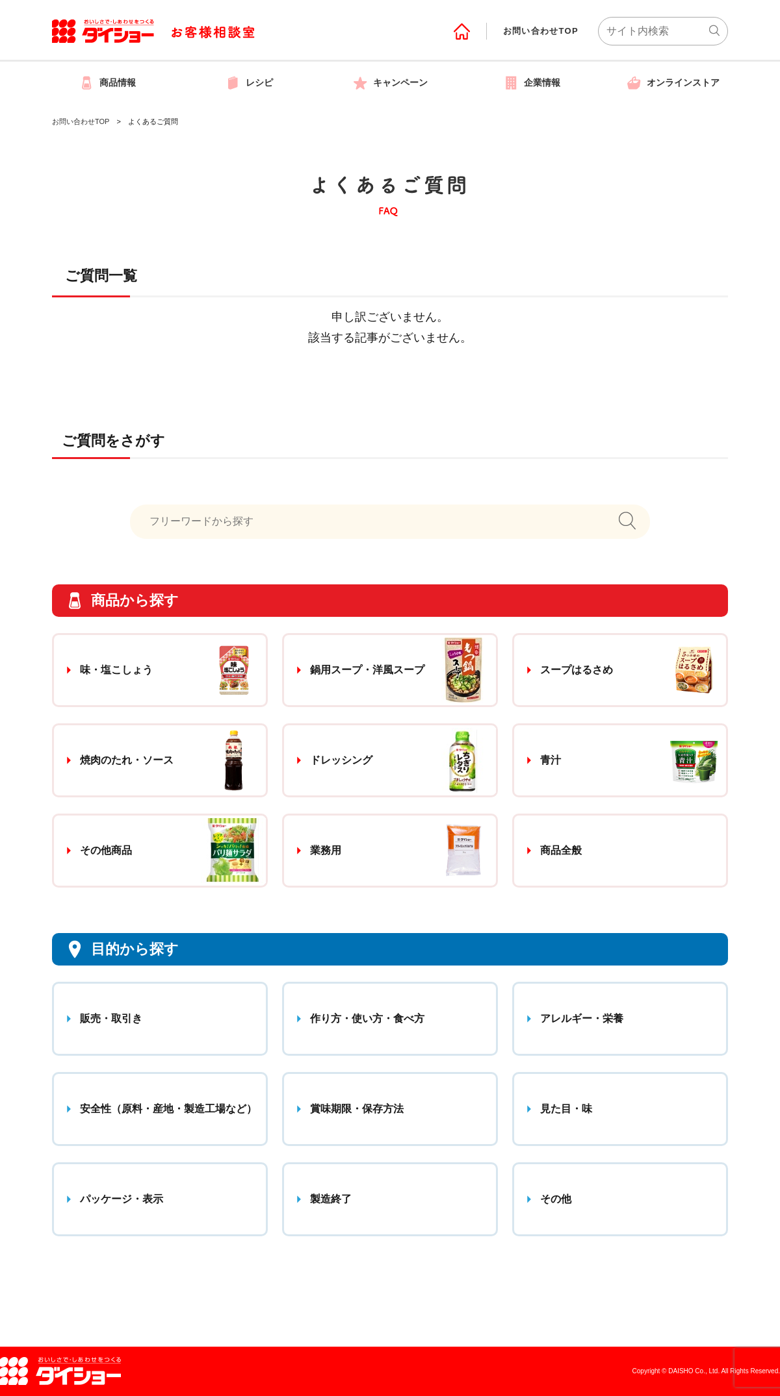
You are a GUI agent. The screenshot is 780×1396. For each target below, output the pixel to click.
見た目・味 (566, 1108)
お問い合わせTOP (540, 31)
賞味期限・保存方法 (357, 1108)
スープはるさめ (576, 669)
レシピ (249, 82)
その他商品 (106, 850)
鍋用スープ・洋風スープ (367, 669)
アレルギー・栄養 (581, 1018)
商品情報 (107, 82)
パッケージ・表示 (121, 1198)
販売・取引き (111, 1018)
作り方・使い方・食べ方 (367, 1018)
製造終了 (331, 1198)
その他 (555, 1198)
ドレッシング (341, 760)
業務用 (325, 850)
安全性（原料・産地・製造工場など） (168, 1108)
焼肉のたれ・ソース (127, 760)
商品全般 (561, 850)
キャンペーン (390, 82)
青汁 (550, 760)
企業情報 (531, 82)
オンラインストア (673, 82)
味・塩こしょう (116, 669)
